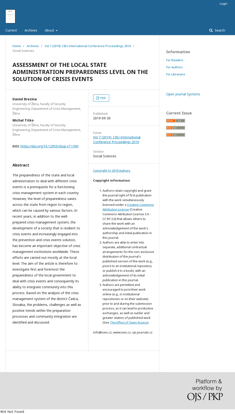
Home (16, 46)
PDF (103, 98)
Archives (31, 30)
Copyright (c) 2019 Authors (111, 170)
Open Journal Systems (183, 94)
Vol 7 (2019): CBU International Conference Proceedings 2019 (88, 46)
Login (223, 3)
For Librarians (175, 74)
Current (11, 30)
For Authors (174, 67)
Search (219, 30)
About (50, 30)
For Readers (174, 60)
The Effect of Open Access (129, 322)
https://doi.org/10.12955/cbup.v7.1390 (49, 146)
